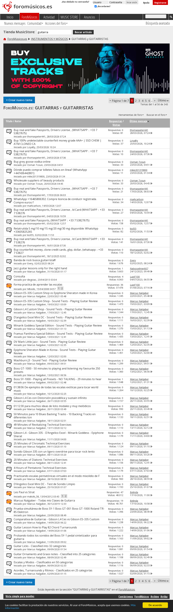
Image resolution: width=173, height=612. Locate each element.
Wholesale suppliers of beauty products (39, 180)
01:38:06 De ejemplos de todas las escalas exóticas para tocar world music (56, 388)
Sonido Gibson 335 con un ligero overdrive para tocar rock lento (54, 451)
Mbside (31, 289)
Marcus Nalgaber (36, 271)
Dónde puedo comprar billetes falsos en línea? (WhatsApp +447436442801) (50, 171)
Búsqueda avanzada (158, 23)
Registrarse (160, 2)
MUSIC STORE (69, 16)
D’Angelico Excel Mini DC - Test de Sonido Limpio (44, 484)
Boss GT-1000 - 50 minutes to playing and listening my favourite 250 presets (57, 370)
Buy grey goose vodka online (32, 161)
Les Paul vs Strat (24, 492)
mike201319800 (36, 176)
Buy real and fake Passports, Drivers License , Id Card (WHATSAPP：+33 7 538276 (59, 211)
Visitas (116, 125)
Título (9, 121)
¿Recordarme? (102, 6)
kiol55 (30, 235)
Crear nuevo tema (19, 100)
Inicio (10, 16)
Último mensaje (139, 121)
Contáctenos (125, 596)
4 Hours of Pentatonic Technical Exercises (40, 468)
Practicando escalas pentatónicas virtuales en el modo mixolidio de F (57, 476)
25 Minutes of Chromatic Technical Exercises (42, 443)
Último (163, 100)
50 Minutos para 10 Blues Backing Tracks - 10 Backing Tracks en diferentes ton (55, 415)
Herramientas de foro (130, 114)
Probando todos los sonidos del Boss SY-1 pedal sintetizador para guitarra (55, 537)
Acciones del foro (55, 23)
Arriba (164, 596)
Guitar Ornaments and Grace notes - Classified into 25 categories (55, 554)
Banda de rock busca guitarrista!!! (35, 260)
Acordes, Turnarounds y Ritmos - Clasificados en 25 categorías (53, 570)
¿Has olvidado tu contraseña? (75, 1)
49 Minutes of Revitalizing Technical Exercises (42, 425)
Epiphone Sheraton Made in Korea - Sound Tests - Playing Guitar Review (55, 351)
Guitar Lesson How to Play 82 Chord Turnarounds (45, 527)
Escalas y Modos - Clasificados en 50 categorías (43, 562)
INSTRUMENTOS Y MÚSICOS (49, 39)
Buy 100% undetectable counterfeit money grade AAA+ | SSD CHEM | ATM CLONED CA (57, 142)
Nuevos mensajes (14, 23)
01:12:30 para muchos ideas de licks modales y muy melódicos (52, 406)
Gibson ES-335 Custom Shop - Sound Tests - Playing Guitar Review (56, 301)
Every (30, 263)
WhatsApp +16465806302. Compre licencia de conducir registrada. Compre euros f (55, 200)
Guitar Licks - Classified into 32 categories (40, 546)
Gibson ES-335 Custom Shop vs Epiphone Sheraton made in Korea (55, 293)
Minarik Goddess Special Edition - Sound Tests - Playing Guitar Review (58, 325)
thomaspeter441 (36, 136)
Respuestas (115, 121)
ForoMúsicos (29, 16)
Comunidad (34, 23)
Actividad (49, 16)
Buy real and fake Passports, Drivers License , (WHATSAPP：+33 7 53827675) (55, 131)
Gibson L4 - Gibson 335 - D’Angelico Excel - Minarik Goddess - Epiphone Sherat (59, 434)
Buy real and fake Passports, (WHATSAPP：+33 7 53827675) (51, 220)
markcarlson (34, 205)
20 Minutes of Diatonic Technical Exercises (40, 460)
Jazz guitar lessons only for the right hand (40, 268)
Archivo (155, 596)
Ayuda (146, 2)
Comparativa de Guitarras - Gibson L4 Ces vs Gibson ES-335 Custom (56, 519)
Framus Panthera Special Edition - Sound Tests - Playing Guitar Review (58, 333)
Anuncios (89, 16)
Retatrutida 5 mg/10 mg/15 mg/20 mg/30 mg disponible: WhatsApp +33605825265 (56, 230)
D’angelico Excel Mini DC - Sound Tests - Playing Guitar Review (53, 317)
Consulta (19, 276)
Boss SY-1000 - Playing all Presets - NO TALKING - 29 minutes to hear (57, 379)
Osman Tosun (35, 165)
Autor (18, 121)
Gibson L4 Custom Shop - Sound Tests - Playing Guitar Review (53, 309)
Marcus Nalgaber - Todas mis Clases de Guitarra (44, 500)
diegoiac (31, 279)
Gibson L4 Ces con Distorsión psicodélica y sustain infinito (50, 398)
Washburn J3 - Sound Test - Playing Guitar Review (45, 360)
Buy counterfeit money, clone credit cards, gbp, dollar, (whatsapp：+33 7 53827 (58, 251)
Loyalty (31, 147)
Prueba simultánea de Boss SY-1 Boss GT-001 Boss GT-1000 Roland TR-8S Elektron (59, 510)
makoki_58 (33, 496)
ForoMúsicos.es (17, 39)
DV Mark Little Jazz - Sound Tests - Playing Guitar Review (50, 342)
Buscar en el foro (156, 114)
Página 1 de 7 (120, 101)
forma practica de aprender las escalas (38, 284)
